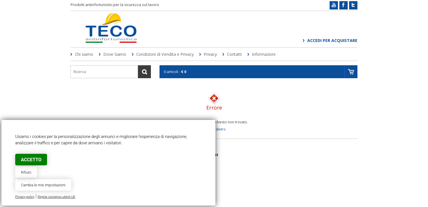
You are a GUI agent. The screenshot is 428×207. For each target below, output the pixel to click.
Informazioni (263, 54)
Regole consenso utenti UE (56, 197)
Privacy (210, 54)
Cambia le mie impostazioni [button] (43, 185)
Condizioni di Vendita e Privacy (165, 54)
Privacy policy (24, 197)
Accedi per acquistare (332, 40)
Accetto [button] (31, 159)
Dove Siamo (114, 54)
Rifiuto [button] (26, 172)
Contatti (234, 54)
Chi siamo (84, 54)
